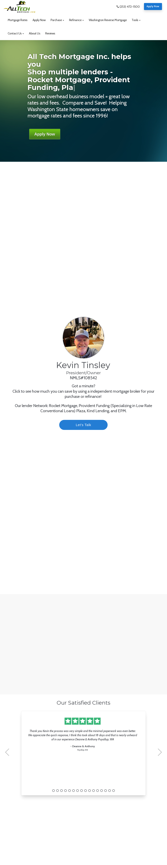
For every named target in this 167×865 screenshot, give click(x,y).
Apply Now (153, 6)
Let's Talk (91, 425)
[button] (57, 20)
